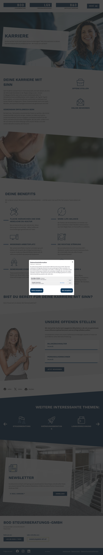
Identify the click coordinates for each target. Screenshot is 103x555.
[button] (68, 280)
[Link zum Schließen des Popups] (73, 262)
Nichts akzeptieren (36, 290)
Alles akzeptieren (67, 290)
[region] (51, 281)
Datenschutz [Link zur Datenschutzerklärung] (38, 264)
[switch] (69, 280)
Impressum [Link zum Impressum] (32, 264)
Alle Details (62, 282)
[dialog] (51, 277)
